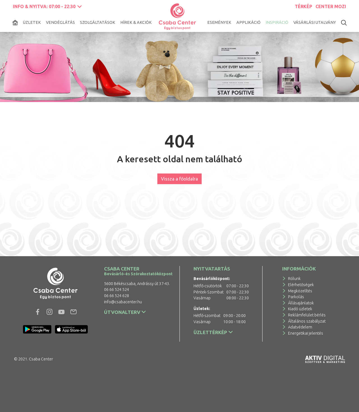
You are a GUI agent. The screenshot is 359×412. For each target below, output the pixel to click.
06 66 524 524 (116, 289)
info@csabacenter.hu (123, 302)
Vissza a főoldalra (179, 178)
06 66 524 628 (116, 295)
